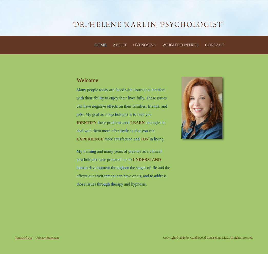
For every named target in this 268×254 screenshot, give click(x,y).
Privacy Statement (47, 237)
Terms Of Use (23, 237)
